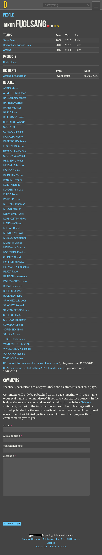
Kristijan (12, 199)
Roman (14, 204)
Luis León (15, 300)
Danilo (11, 170)
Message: (9, 455)
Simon (11, 334)
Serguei (12, 180)
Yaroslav (15, 281)
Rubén (11, 271)
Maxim (13, 175)
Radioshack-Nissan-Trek (17, 45)
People (8, 15)
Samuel (13, 305)
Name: (7, 425)
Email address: (12, 435)
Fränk (12, 315)
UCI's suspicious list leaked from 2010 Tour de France (33, 368)
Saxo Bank (9, 40)
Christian (16, 344)
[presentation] (16, 510)
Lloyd (13, 233)
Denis (13, 223)
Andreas (11, 184)
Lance (14, 93)
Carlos (13, 102)
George (13, 165)
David (11, 228)
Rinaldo (14, 252)
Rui (9, 126)
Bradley (13, 358)
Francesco (14, 151)
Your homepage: (13, 445)
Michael (12, 107)
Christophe (15, 237)
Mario (10, 88)
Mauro (13, 136)
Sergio (13, 262)
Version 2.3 (41, 546)
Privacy (86, 402)
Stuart (12, 257)
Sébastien (14, 339)
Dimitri (13, 324)
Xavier (14, 146)
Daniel (12, 242)
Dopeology (48, 535)
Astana (7, 50)
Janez (14, 117)
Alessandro (14, 97)
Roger (10, 194)
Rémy (14, 141)
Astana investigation (14, 75)
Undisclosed (10, 62)
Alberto (14, 122)
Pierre (12, 295)
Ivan (10, 112)
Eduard (14, 353)
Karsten (12, 208)
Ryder (13, 160)
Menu (96, 5)
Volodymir (14, 155)
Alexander (17, 348)
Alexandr (15, 276)
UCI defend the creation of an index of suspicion (30, 363)
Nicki (13, 329)
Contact (62, 546)
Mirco (14, 218)
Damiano (13, 131)
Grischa (14, 247)
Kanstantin (14, 319)
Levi (13, 213)
